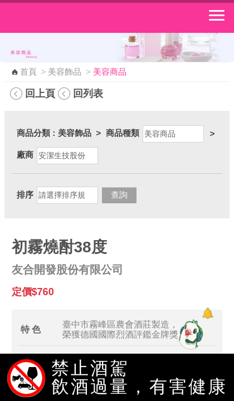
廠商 (25, 154)
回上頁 (40, 93)
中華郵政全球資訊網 (69, 18)
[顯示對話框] (207, 313)
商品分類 (33, 133)
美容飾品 (64, 71)
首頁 (28, 71)
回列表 (88, 93)
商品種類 (122, 133)
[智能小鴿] (189, 334)
